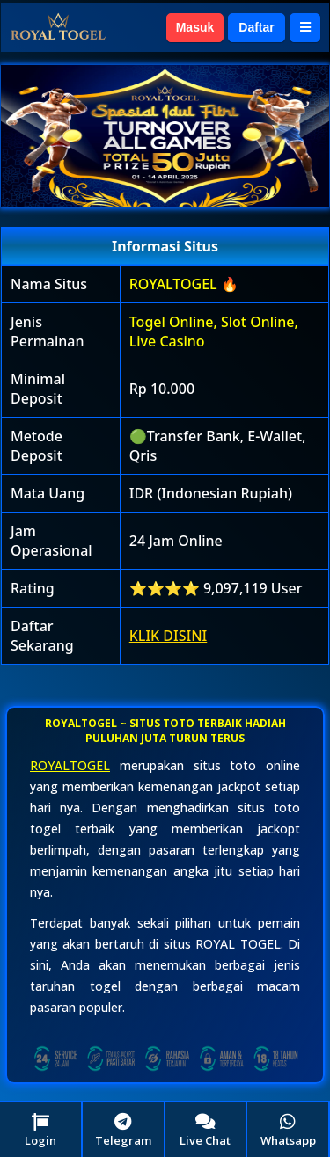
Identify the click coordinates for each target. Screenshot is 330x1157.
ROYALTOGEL (70, 765)
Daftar (256, 27)
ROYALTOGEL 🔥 (183, 284)
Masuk (195, 27)
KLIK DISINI (168, 635)
